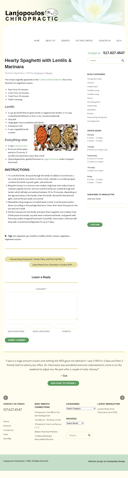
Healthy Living (93, 94)
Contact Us (8, 430)
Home (37, 40)
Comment (41, 289)
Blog (119, 40)
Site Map (7, 438)
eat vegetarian (19, 236)
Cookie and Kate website (50, 79)
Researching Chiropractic (97, 117)
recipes (56, 236)
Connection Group (116, 461)
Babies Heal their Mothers (46, 431)
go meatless (32, 236)
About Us (50, 40)
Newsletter (91, 110)
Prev (5, 397)
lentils (49, 236)
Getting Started (84, 40)
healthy (42, 236)
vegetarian (64, 236)
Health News (92, 86)
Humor (90, 98)
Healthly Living (93, 90)
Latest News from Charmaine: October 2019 (53, 264)
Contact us (94, 53)
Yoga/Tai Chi (104, 40)
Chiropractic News (94, 79)
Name (16, 331)
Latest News (92, 106)
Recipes (49, 73)
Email (41, 331)
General (90, 83)
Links (5, 434)
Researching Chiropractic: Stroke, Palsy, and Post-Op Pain (35, 259)
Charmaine (38, 73)
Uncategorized (93, 121)
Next (122, 397)
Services (65, 40)
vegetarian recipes (13, 239)
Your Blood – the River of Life (48, 420)
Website (66, 331)
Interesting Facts (93, 102)
